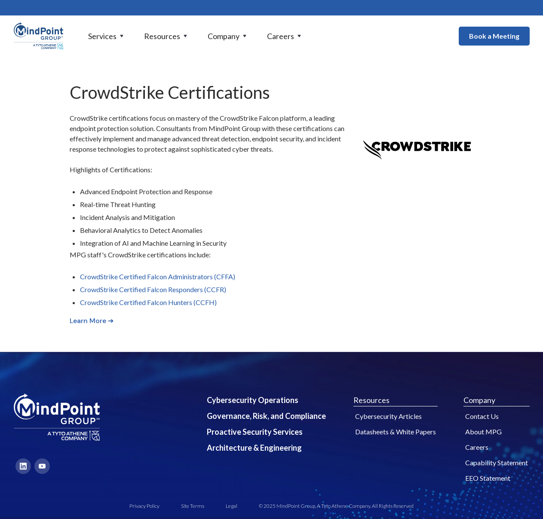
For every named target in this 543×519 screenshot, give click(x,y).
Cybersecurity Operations (252, 400)
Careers (476, 447)
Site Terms (192, 506)
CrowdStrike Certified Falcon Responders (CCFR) (153, 289)
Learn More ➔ (92, 320)
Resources (371, 400)
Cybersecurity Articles (388, 416)
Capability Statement (496, 462)
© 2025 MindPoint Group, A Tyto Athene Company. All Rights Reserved (336, 506)
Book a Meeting (494, 36)
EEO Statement (487, 478)
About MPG (483, 431)
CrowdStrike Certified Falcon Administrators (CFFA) (157, 276)
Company (479, 400)
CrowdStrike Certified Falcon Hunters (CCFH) (148, 302)
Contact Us (482, 416)
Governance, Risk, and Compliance (266, 416)
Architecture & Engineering (254, 447)
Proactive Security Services (255, 432)
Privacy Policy (144, 506)
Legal (231, 506)
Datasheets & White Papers (395, 431)
